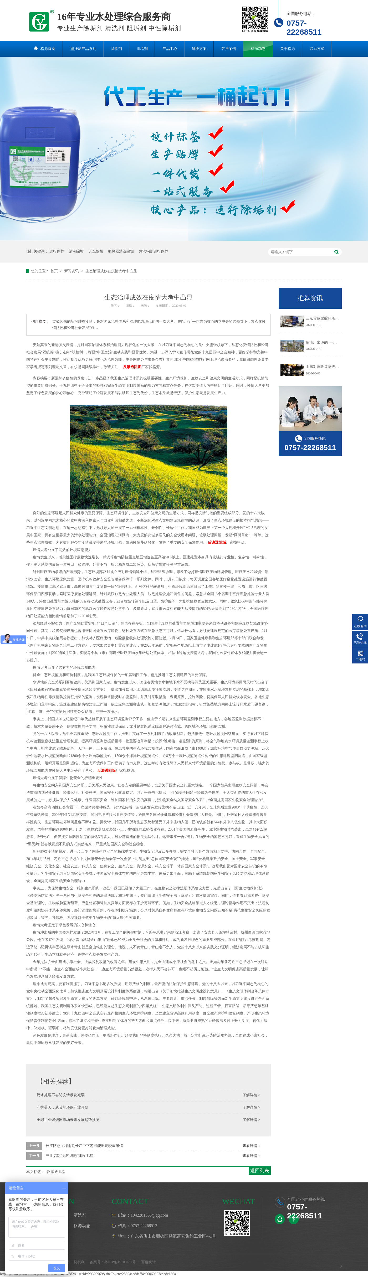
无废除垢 (96, 251)
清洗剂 (80, 1215)
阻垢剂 (142, 49)
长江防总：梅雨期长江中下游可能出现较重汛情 (84, 1146)
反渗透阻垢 (132, 367)
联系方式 (317, 49)
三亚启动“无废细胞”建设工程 (69, 1156)
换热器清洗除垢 (121, 251)
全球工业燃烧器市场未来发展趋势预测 (68, 1120)
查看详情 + (251, 1146)
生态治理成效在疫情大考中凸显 (111, 271)
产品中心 (169, 49)
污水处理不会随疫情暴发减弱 (61, 1095)
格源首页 (47, 49)
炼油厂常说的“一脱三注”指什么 (331, 342)
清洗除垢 (76, 251)
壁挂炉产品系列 (83, 49)
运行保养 (56, 251)
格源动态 (258, 49)
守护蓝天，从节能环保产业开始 (62, 1107)
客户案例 (228, 49)
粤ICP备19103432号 (120, 1262)
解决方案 (199, 49)
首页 (54, 271)
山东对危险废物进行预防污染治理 (333, 367)
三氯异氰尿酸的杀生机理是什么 (331, 318)
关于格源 (287, 49)
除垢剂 (116, 49)
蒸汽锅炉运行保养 (153, 251)
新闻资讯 (72, 271)
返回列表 (259, 1170)
